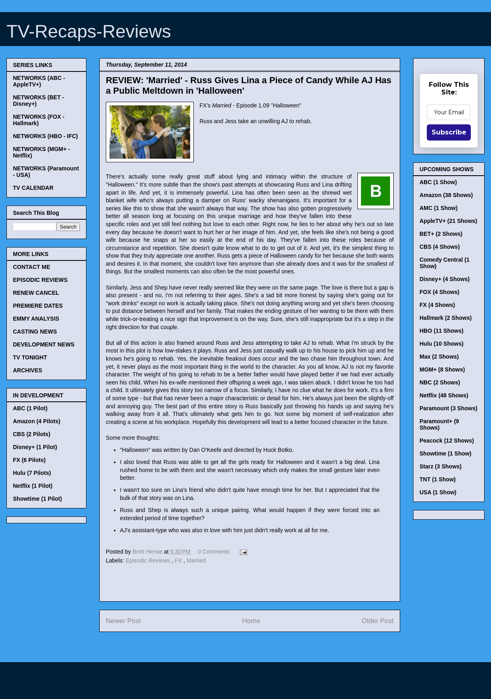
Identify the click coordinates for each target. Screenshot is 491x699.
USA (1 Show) (438, 492)
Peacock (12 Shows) (447, 440)
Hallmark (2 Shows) (446, 318)
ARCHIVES (27, 370)
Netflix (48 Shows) (444, 395)
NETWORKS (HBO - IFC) (45, 136)
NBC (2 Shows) (440, 382)
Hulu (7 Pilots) (32, 473)
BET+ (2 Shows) (441, 234)
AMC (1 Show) (438, 208)
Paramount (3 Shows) (448, 408)
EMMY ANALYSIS (36, 318)
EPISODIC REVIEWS (40, 280)
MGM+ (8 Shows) (442, 369)
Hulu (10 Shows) (442, 343)
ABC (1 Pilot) (30, 408)
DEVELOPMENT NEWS (43, 344)
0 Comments (214, 551)
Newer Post (123, 621)
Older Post (378, 621)
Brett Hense (148, 551)
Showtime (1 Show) (445, 453)
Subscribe (449, 132)
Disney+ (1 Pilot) (35, 447)
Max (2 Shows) (439, 356)
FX (178, 560)
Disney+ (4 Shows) (445, 279)
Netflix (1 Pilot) (32, 486)
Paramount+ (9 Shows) (439, 424)
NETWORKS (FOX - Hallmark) (39, 119)
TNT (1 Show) (437, 479)
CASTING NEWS (35, 331)
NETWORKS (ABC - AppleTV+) (39, 81)
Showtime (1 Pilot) (37, 498)
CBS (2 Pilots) (31, 434)
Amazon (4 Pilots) (36, 421)
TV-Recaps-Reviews (88, 31)
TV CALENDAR (33, 188)
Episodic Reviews (149, 560)
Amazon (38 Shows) (446, 195)
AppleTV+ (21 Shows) (448, 221)
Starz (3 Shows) (441, 466)
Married (196, 560)
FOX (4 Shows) (440, 292)
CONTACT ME (31, 267)
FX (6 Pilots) (29, 460)
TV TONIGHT (30, 357)
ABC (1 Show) (438, 182)
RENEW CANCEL (36, 293)
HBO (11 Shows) (442, 330)
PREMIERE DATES (38, 305)
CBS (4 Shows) (440, 246)
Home (251, 621)
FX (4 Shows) (437, 305)
